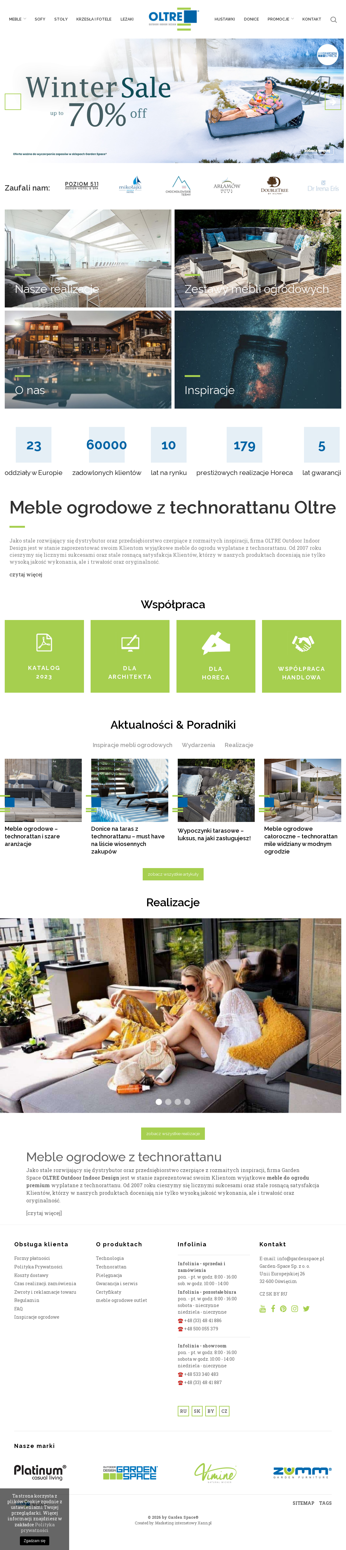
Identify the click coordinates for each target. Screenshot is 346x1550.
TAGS (325, 1503)
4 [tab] (187, 1102)
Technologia (110, 1258)
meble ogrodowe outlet (121, 1300)
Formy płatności (32, 1258)
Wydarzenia (198, 745)
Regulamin (26, 1300)
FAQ (18, 1309)
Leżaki (127, 19)
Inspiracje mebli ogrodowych (132, 745)
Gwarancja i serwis (117, 1283)
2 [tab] (168, 1102)
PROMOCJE (280, 19)
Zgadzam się (34, 1541)
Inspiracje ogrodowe (36, 1317)
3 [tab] (178, 1102)
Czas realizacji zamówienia (45, 1283)
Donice (251, 19)
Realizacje (239, 745)
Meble (17, 19)
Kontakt (311, 19)
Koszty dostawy (31, 1275)
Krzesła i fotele (93, 19)
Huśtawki (225, 19)
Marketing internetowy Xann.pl (183, 1522)
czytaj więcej (25, 574)
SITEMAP (303, 1503)
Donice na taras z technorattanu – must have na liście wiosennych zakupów (128, 840)
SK (197, 1411)
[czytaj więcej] (44, 1213)
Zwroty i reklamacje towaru (45, 1292)
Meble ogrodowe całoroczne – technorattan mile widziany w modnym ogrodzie (300, 840)
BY (210, 1411)
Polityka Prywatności (38, 1267)
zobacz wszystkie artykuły (173, 874)
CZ (224, 1411)
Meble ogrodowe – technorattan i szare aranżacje (32, 836)
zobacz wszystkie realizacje (173, 1133)
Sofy (40, 19)
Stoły (61, 19)
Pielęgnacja (109, 1275)
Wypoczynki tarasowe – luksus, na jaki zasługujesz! (214, 834)
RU (183, 1411)
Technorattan (111, 1267)
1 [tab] (159, 1102)
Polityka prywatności (38, 1527)
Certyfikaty (108, 1292)
